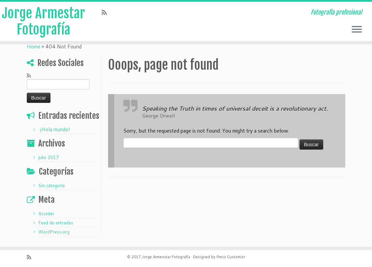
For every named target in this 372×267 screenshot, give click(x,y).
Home (33, 46)
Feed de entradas (55, 223)
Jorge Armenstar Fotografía (166, 257)
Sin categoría (51, 185)
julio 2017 (48, 157)
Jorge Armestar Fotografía (43, 21)
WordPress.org (53, 232)
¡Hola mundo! (55, 129)
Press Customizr (230, 257)
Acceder (46, 213)
